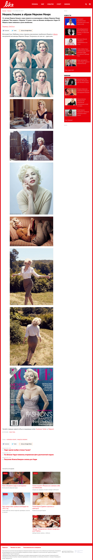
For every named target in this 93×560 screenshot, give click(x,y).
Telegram (51, 429)
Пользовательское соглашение (32, 547)
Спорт (59, 4)
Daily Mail (12, 432)
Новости (67, 15)
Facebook (39, 429)
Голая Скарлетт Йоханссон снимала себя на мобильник (46, 487)
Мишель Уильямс (22, 439)
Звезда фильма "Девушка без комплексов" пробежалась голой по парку (82, 102)
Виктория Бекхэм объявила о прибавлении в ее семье (82, 41)
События (50, 4)
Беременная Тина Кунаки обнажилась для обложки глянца (83, 80)
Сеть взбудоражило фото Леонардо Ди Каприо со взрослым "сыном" (83, 31)
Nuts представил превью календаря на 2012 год (15, 507)
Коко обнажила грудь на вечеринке (14, 486)
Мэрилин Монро (12, 439)
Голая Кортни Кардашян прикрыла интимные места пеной (83, 112)
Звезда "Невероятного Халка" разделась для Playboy (45, 530)
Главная (4, 10)
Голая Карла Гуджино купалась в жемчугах (43, 507)
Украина (35, 4)
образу (55, 34)
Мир (42, 4)
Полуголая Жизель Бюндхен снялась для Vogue (19, 459)
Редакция (5, 547)
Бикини (67, 4)
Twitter (44, 429)
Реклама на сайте (15, 547)
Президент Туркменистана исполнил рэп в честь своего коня (83, 21)
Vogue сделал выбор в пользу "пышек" (16, 450)
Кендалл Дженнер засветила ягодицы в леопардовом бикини (83, 90)
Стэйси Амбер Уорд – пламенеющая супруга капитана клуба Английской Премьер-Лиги (83, 52)
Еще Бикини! (69, 120)
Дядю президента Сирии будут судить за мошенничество (83, 61)
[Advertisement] (15, 526)
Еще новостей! (69, 70)
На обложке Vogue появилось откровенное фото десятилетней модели (28, 455)
